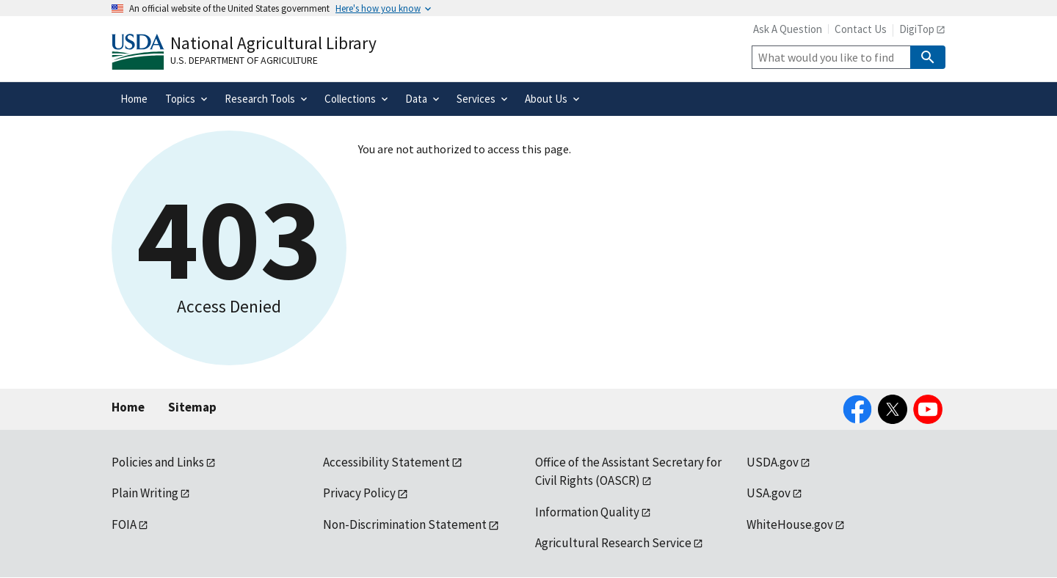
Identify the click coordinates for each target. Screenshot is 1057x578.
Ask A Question (787, 29)
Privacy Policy (359, 493)
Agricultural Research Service (613, 543)
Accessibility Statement (386, 462)
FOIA (124, 524)
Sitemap (192, 407)
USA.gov (769, 493)
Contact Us (861, 29)
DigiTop (916, 29)
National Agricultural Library (273, 43)
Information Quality (587, 512)
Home (128, 407)
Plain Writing (145, 493)
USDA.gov (773, 462)
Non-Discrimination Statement (405, 524)
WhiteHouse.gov (790, 524)
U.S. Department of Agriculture (244, 60)
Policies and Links (158, 462)
